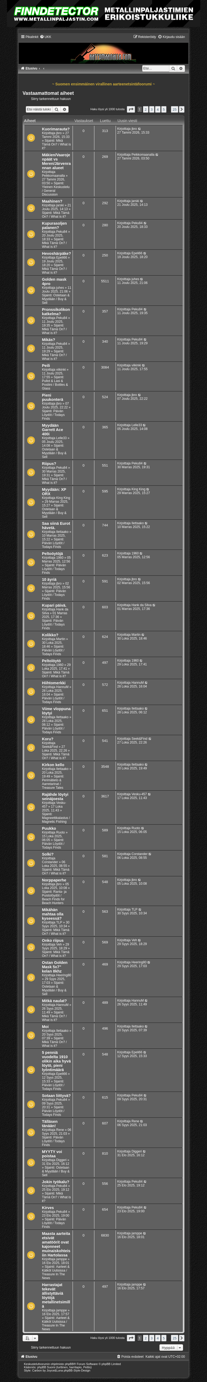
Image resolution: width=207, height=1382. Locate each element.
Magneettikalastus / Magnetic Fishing (56, 820)
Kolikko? (50, 635)
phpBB (69, 1364)
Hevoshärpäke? (56, 253)
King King (63, 498)
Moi (45, 1027)
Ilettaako (62, 532)
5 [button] (164, 109)
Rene (60, 1130)
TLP (59, 922)
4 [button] (158, 109)
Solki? (48, 854)
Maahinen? (52, 201)
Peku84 (61, 232)
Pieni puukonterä (52, 397)
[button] (131, 109)
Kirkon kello (53, 765)
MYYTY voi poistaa (52, 1154)
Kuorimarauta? (56, 129)
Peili (46, 365)
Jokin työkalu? (55, 1182)
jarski (60, 205)
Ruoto (60, 832)
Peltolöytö (51, 661)
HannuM (62, 687)
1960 (59, 558)
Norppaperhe (54, 880)
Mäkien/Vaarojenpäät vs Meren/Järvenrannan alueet (56, 161)
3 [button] (152, 109)
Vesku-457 (139, 794)
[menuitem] (45, 37)
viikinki (61, 369)
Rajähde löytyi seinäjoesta (55, 796)
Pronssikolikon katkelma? (56, 311)
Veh (59, 944)
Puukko (49, 828)
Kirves (48, 1208)
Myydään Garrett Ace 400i (52, 429)
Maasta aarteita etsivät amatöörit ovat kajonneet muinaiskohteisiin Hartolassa (56, 1244)
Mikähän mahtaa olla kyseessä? (52, 914)
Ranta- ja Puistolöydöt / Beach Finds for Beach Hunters (54, 897)
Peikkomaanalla (53, 176)
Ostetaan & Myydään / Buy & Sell (56, 299)
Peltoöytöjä (52, 553)
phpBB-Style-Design (77, 1370)
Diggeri (61, 1160)
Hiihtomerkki (54, 683)
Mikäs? (48, 340)
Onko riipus (53, 940)
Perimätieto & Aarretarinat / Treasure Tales (52, 784)
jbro (59, 133)
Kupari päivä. (54, 605)
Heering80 (63, 975)
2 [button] (146, 109)
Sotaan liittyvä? (56, 1095)
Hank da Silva (141, 605)
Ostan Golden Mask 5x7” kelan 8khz (54, 966)
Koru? (47, 739)
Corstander (50, 862)
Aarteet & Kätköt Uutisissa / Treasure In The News (56, 1272)
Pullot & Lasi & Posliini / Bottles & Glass (55, 384)
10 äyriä (49, 579)
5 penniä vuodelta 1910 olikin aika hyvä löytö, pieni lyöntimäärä (56, 1061)
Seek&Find (50, 747)
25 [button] (175, 109)
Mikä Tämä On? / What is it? (56, 144)
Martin (60, 639)
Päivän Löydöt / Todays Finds (53, 415)
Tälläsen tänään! (50, 1123)
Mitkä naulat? (54, 1001)
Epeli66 (61, 257)
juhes (60, 288)
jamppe (61, 1259)
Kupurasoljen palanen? (54, 225)
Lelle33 (61, 438)
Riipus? (49, 463)
